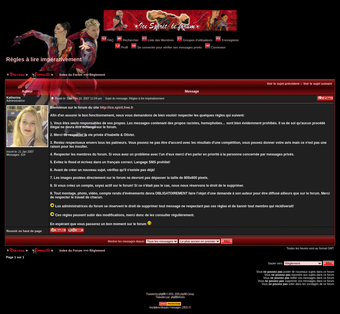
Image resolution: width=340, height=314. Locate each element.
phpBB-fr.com (178, 297)
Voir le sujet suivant (317, 83)
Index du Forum (70, 74)
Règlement (97, 74)
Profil (121, 47)
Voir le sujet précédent (283, 83)
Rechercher (128, 40)
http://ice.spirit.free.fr (116, 107)
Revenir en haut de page (24, 231)
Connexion (215, 47)
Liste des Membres (158, 40)
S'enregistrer (227, 40)
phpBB (162, 294)
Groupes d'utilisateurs (194, 40)
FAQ (108, 40)
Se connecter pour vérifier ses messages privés (166, 47)
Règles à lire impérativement (44, 59)
